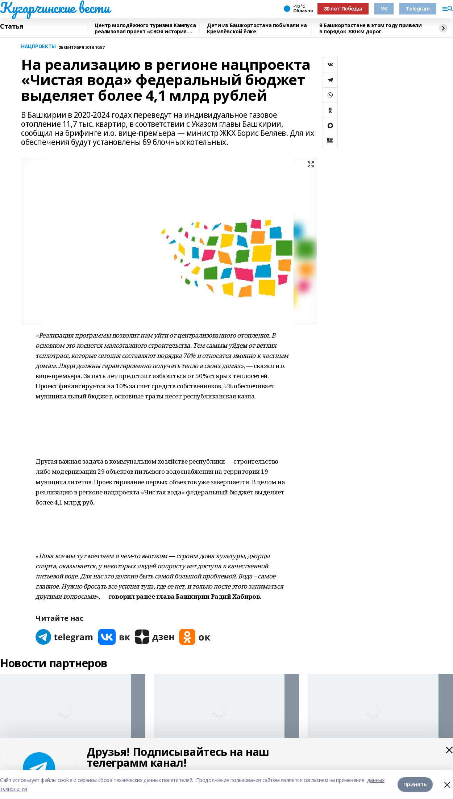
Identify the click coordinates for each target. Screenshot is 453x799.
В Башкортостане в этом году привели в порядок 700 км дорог (370, 28)
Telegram (418, 8)
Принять (415, 784)
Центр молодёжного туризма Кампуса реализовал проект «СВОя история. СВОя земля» (145, 28)
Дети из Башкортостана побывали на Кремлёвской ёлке (257, 28)
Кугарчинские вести (54, 7)
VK (384, 8)
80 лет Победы (343, 8)
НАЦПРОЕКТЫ (38, 46)
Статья (11, 26)
